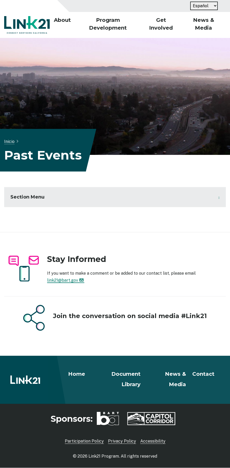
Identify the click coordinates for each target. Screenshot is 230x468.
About (62, 20)
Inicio (9, 141)
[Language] (204, 6)
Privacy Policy (122, 441)
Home (76, 374)
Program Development (108, 24)
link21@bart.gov (65, 280)
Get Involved (161, 24)
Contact (203, 374)
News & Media (203, 24)
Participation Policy (84, 441)
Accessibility (152, 441)
